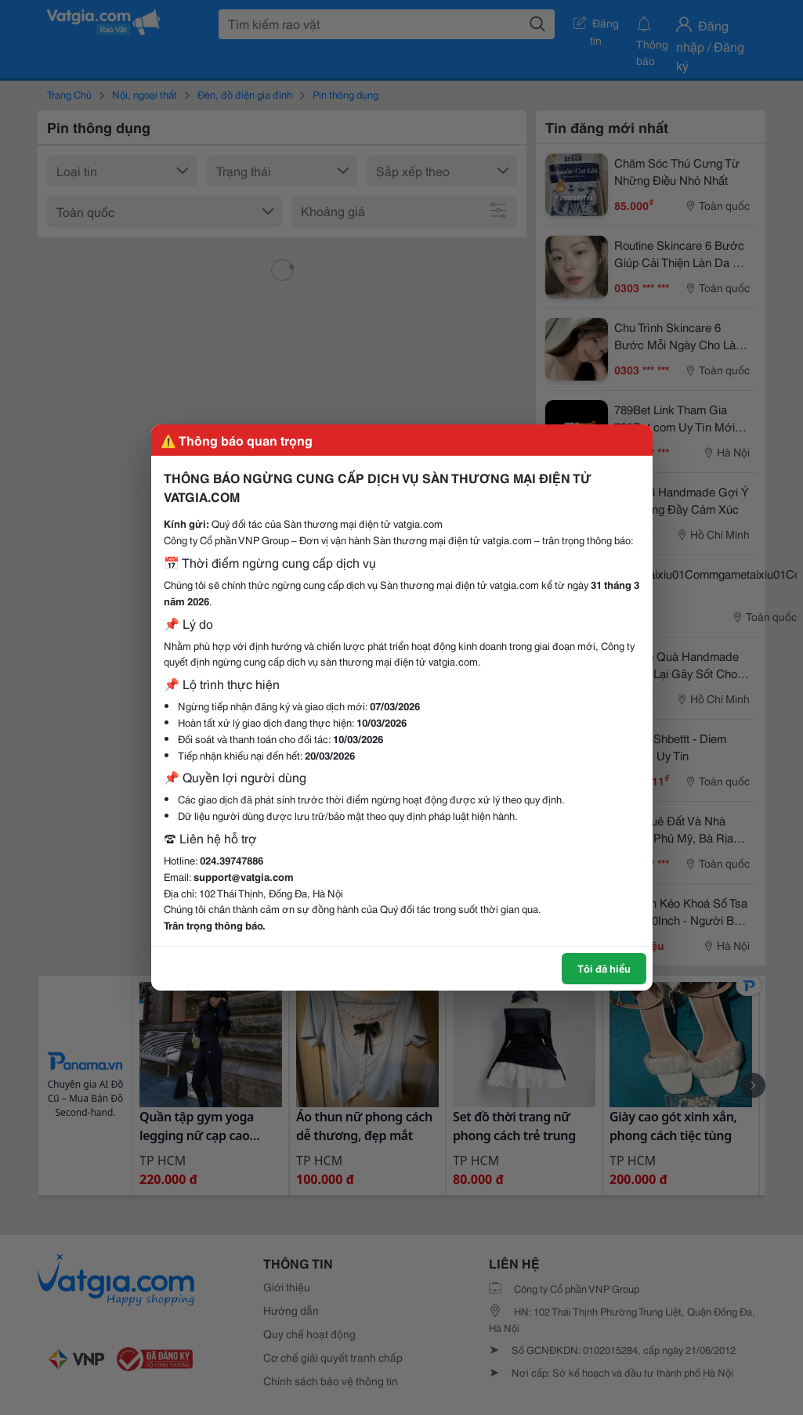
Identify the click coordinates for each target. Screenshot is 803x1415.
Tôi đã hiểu (604, 968)
